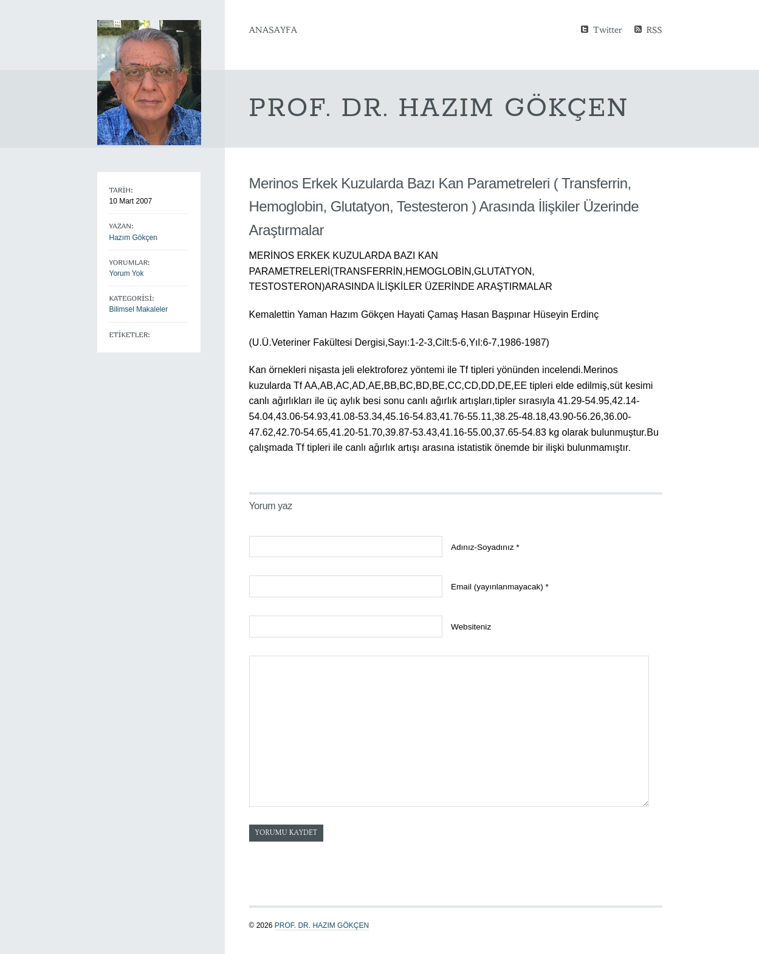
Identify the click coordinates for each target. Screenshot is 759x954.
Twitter (607, 28)
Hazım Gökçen (133, 237)
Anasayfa (273, 29)
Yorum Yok (126, 273)
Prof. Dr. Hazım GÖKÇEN (322, 925)
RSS (654, 28)
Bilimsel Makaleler (138, 309)
